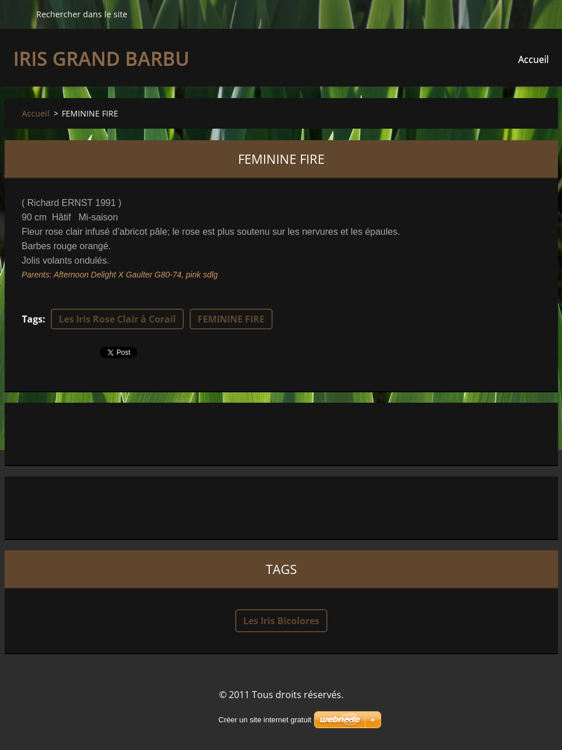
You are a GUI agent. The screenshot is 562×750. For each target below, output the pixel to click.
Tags (32, 319)
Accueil (533, 59)
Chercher (20, 13)
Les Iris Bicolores (281, 620)
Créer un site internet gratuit (264, 719)
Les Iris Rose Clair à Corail (117, 319)
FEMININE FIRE (231, 319)
